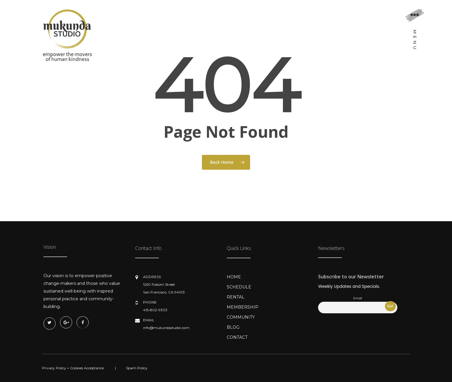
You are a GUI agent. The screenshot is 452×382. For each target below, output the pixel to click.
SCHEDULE (239, 287)
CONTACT (237, 337)
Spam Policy (137, 368)
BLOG (233, 327)
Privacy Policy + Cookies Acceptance (73, 368)
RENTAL (235, 297)
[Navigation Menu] (414, 31)
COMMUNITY (241, 317)
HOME (234, 277)
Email (357, 298)
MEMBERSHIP (242, 307)
